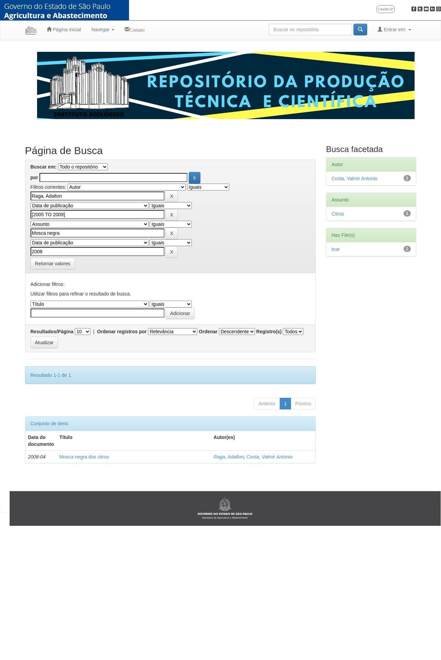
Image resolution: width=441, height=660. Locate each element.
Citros (338, 214)
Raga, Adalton (228, 457)
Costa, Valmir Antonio (269, 457)
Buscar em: (44, 167)
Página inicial (64, 29)
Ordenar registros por (122, 331)
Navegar (102, 29)
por (34, 177)
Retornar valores (53, 263)
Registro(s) (269, 331)
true (336, 249)
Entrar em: (394, 29)
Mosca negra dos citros (84, 457)
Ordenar (208, 331)
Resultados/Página (52, 331)
